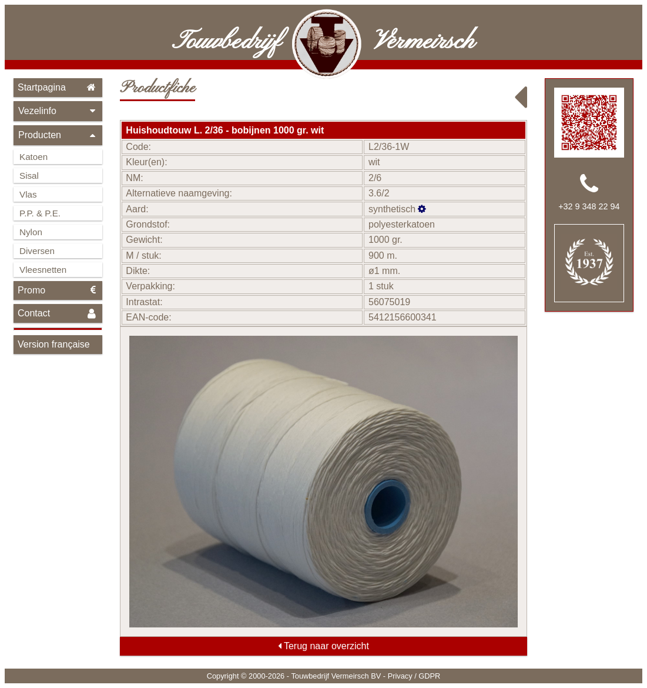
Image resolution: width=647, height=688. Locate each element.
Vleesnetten (42, 270)
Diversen (37, 251)
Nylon (30, 232)
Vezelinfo (58, 111)
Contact (58, 313)
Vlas (28, 194)
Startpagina (58, 87)
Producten (58, 135)
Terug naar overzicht (323, 646)
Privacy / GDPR (414, 676)
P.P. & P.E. (40, 213)
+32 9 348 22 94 (588, 206)
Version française (54, 344)
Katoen (33, 157)
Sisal (29, 176)
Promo (58, 290)
